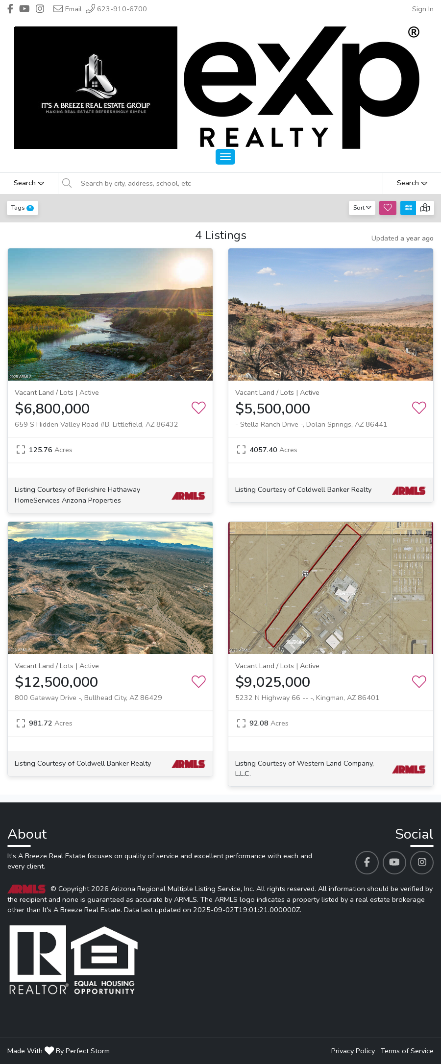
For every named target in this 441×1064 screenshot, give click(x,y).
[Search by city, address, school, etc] (229, 183)
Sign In (423, 9)
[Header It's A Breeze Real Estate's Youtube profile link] (24, 9)
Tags (22, 207)
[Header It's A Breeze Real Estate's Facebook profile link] (10, 9)
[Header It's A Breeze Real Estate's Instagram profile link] (40, 9)
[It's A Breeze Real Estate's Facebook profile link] (367, 862)
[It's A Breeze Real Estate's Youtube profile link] (394, 862)
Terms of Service (407, 1051)
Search (29, 183)
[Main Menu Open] (225, 157)
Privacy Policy (353, 1051)
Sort (362, 207)
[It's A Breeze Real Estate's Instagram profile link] (422, 862)
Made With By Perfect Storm (58, 1051)
